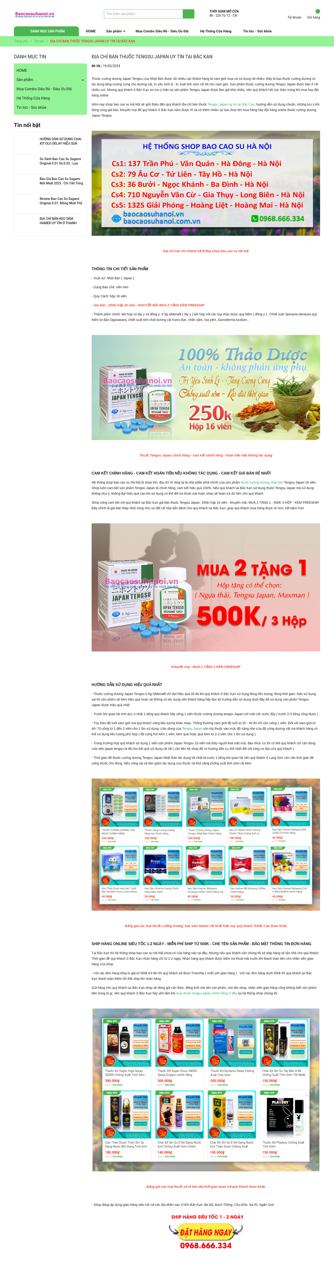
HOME (91, 31)
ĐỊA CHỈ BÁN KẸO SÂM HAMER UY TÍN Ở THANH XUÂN (58, 223)
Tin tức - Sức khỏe (257, 31)
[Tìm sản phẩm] (149, 14)
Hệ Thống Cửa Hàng (215, 31)
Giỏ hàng (313, 14)
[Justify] (189, 14)
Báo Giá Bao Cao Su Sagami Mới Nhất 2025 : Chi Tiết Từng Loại (61, 183)
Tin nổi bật (27, 125)
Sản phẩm (114, 31)
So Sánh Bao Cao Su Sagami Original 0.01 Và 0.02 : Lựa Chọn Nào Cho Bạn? (60, 163)
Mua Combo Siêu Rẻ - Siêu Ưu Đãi (162, 31)
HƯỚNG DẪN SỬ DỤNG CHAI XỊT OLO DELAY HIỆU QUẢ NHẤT (60, 143)
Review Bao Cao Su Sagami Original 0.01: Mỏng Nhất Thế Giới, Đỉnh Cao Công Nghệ (61, 203)
